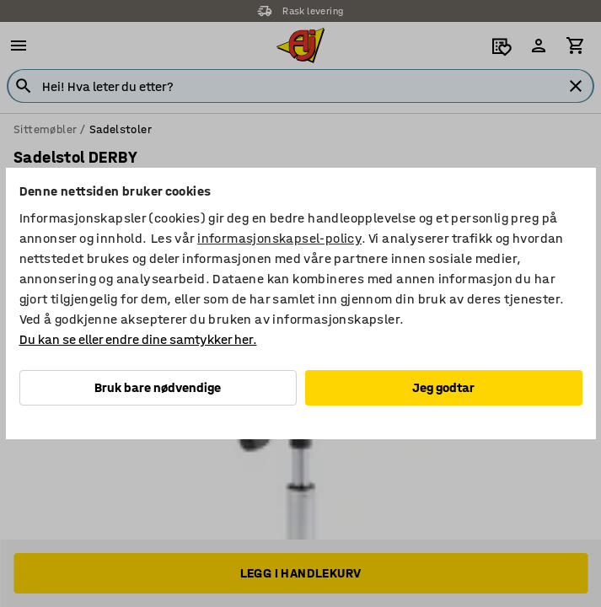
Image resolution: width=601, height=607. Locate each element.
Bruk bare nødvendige (157, 387)
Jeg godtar (443, 387)
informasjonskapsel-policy (279, 238)
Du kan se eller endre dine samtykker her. (138, 339)
